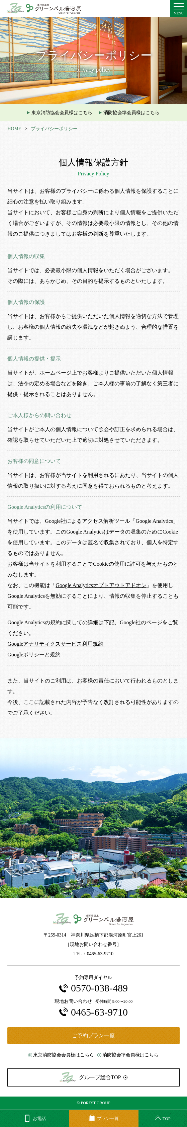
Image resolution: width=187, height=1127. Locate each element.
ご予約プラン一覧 (93, 1035)
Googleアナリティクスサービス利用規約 (55, 644)
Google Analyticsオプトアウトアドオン (101, 585)
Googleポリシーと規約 (34, 654)
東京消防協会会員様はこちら (61, 112)
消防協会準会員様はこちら (131, 112)
